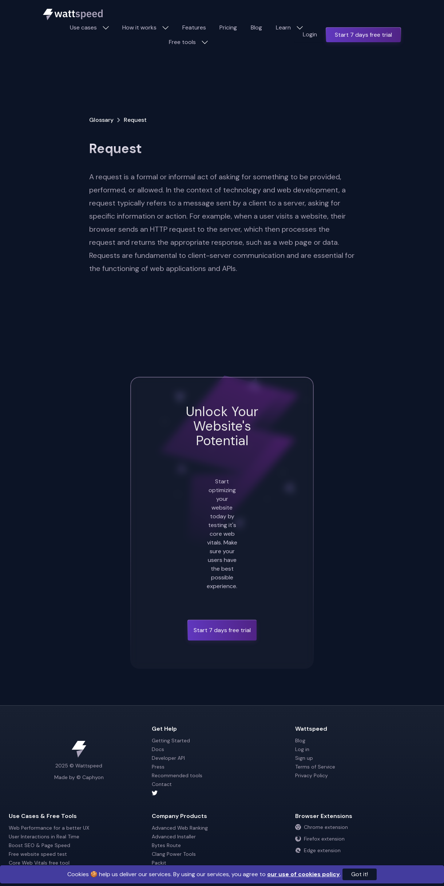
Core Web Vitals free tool (39, 862)
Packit (159, 862)
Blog (256, 27)
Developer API (168, 758)
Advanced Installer (174, 836)
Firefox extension (320, 838)
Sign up (304, 758)
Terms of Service (315, 766)
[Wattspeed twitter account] (222, 793)
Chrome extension (321, 827)
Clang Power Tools (174, 854)
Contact (162, 784)
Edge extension (318, 850)
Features (194, 27)
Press (158, 766)
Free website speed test (38, 854)
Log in (302, 749)
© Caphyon (90, 777)
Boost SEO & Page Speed (39, 845)
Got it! (359, 874)
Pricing (228, 27)
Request (135, 120)
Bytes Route (166, 845)
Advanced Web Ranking (180, 828)
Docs (158, 749)
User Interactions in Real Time (44, 836)
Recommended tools (177, 775)
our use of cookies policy (303, 874)
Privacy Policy (311, 775)
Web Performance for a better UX (49, 828)
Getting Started (171, 740)
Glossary (101, 120)
